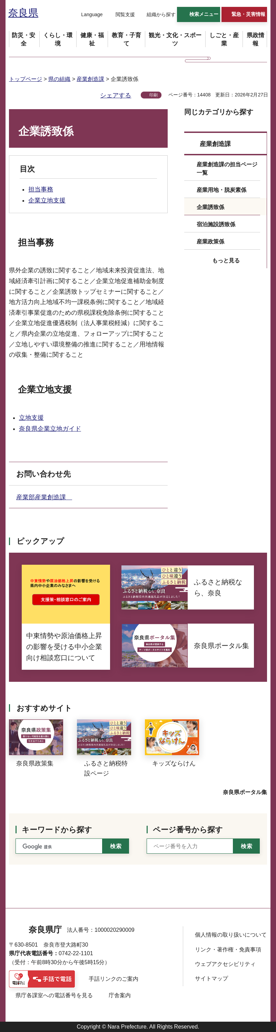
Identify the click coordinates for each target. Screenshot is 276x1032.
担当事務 (40, 189)
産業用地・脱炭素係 (221, 190)
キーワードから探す (57, 829)
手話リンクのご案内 (113, 979)
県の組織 (59, 79)
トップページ (25, 79)
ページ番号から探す (188, 829)
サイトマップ (211, 978)
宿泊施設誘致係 (216, 224)
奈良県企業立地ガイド (50, 428)
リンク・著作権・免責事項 (228, 949)
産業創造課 (90, 79)
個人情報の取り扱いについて (231, 935)
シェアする (115, 95)
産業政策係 (210, 241)
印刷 (153, 95)
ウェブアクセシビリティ (225, 964)
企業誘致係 (210, 207)
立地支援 (31, 417)
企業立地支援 (47, 200)
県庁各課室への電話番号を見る (54, 995)
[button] (87, 15)
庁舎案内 (120, 995)
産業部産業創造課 (44, 497)
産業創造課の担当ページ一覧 (227, 168)
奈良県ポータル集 (245, 792)
